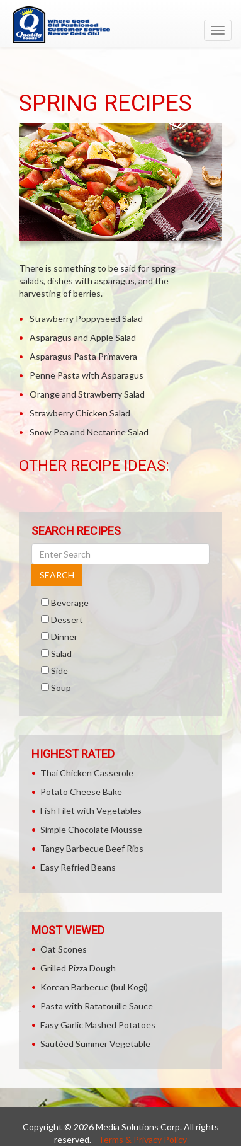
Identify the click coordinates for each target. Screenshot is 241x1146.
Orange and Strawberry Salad (87, 394)
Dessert (67, 619)
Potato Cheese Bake (81, 791)
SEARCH (57, 575)
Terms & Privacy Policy (142, 1139)
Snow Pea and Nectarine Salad (89, 432)
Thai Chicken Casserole (86, 772)
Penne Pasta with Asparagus (86, 375)
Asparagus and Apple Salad (83, 337)
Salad (61, 653)
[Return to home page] (120, 24)
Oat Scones (63, 949)
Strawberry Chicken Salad (80, 413)
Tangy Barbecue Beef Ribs (91, 848)
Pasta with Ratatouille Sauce (96, 1005)
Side (59, 670)
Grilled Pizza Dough (78, 968)
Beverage (70, 602)
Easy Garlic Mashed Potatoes (97, 1024)
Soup (61, 687)
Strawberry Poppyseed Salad (86, 318)
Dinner (64, 636)
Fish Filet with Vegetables (91, 810)
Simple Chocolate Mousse (91, 829)
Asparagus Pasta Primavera (83, 356)
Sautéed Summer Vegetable (95, 1043)
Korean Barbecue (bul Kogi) (94, 987)
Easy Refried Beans (78, 867)
